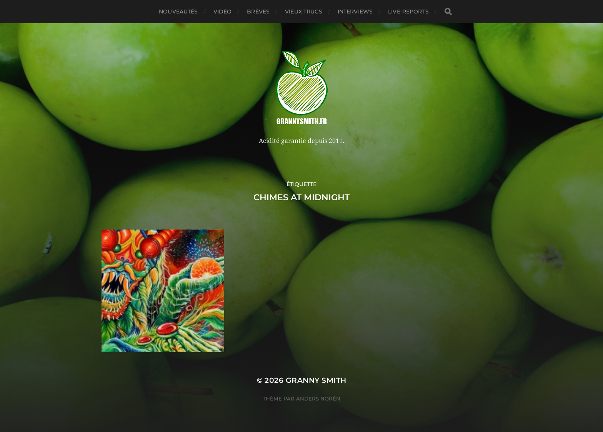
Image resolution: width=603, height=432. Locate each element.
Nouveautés (178, 11)
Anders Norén (318, 398)
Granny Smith (316, 380)
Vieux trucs (303, 11)
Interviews (355, 11)
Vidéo (222, 11)
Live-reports (408, 11)
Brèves (258, 11)
